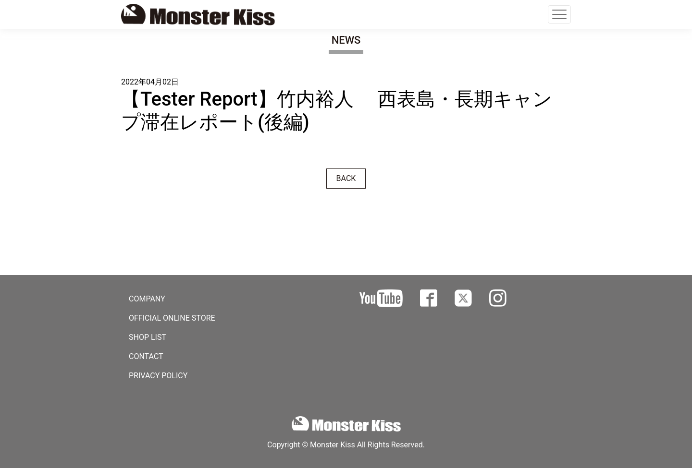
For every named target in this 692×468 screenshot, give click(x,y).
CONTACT (146, 356)
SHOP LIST (147, 337)
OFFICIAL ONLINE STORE (172, 318)
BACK (346, 178)
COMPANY (147, 298)
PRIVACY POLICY (158, 375)
